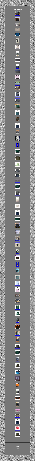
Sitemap (17, 446)
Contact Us (17, 448)
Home (17, 444)
